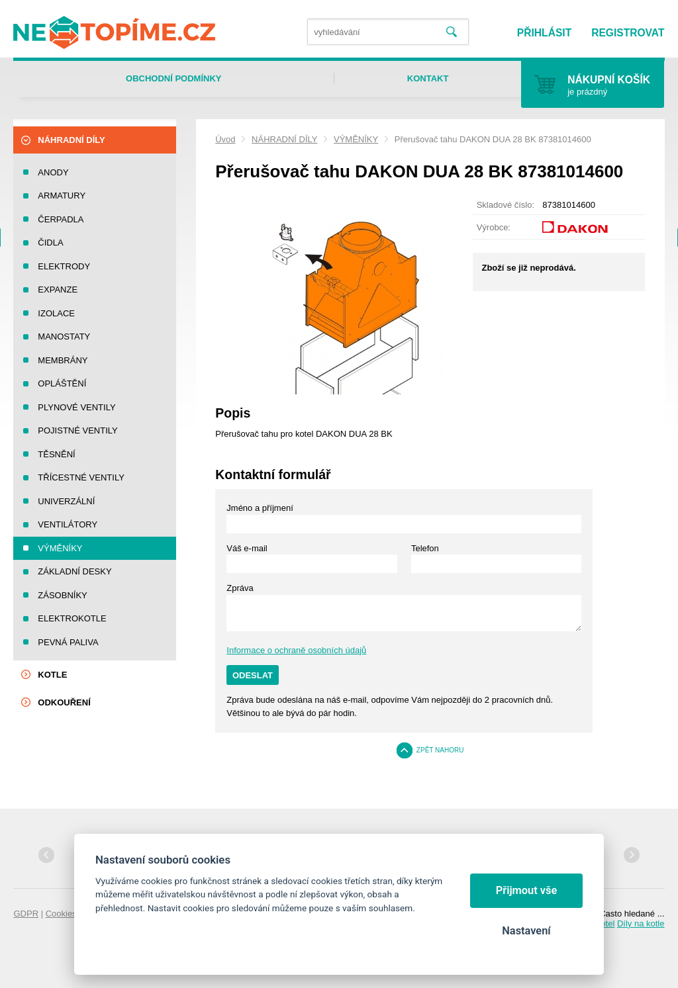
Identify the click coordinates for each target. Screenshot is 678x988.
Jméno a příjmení (259, 508)
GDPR (25, 914)
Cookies (61, 914)
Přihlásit (544, 32)
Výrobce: (493, 227)
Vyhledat (451, 32)
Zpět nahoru (440, 750)
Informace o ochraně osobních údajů (296, 650)
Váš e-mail (246, 548)
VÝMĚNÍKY (356, 139)
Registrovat (627, 32)
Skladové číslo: (505, 205)
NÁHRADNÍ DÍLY (284, 139)
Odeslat (252, 675)
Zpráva (239, 588)
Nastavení (526, 930)
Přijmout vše (526, 890)
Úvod (225, 139)
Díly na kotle (641, 923)
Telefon (425, 548)
